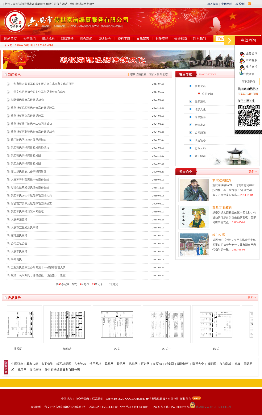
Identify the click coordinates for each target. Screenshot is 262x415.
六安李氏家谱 (19, 251)
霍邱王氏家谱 (19, 235)
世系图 (20, 348)
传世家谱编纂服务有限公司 (62, 369)
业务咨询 (251, 53)
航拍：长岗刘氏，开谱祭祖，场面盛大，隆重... (39, 275)
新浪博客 (183, 363)
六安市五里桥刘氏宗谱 (24, 227)
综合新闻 (86, 38)
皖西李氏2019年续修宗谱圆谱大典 (31, 195)
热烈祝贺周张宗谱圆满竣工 (27, 115)
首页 (152, 74)
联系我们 (241, 3)
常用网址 (226, 3)
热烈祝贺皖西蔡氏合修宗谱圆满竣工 (33, 107)
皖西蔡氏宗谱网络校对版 (26, 155)
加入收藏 (212, 3)
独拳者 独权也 (222, 207)
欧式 (218, 348)
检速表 (69, 348)
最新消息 (200, 101)
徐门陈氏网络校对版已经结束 (28, 139)
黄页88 (157, 363)
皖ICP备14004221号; (178, 406)
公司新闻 (200, 132)
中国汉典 (17, 363)
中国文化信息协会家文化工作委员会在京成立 (38, 91)
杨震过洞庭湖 (221, 180)
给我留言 (247, 74)
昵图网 (22, 369)
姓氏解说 (200, 156)
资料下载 (124, 38)
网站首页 (10, 38)
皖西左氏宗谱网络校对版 (26, 163)
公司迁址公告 (19, 243)
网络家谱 (67, 38)
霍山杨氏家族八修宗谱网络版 (28, 171)
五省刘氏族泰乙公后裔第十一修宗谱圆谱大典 (38, 267)
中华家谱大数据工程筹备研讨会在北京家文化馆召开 (42, 83)
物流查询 (35, 369)
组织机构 (48, 38)
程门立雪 (218, 235)
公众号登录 (82, 398)
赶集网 (169, 363)
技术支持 (251, 66)
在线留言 (143, 38)
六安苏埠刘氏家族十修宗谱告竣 (30, 179)
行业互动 (200, 148)
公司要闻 (207, 93)
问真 (237, 363)
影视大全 (198, 363)
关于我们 (29, 38)
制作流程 (161, 38)
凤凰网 (109, 363)
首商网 (211, 363)
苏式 (119, 348)
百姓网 (145, 363)
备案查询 (47, 363)
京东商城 (225, 363)
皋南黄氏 (16, 259)
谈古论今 (105, 38)
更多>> (253, 171)
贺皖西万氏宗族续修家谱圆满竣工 (31, 203)
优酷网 (133, 363)
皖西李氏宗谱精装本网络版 (27, 211)
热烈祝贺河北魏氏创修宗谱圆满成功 (33, 131)
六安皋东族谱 (19, 219)
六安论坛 (80, 363)
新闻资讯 (200, 86)
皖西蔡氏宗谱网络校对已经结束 (30, 147)
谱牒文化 (200, 109)
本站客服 (251, 60)
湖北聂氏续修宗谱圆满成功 (27, 99)
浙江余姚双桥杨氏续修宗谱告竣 (30, 187)
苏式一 (169, 348)
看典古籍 (32, 363)
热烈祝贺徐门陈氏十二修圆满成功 (31, 123)
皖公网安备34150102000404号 (210, 406)
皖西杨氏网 (64, 363)
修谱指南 (180, 38)
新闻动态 (162, 74)
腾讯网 (121, 363)
